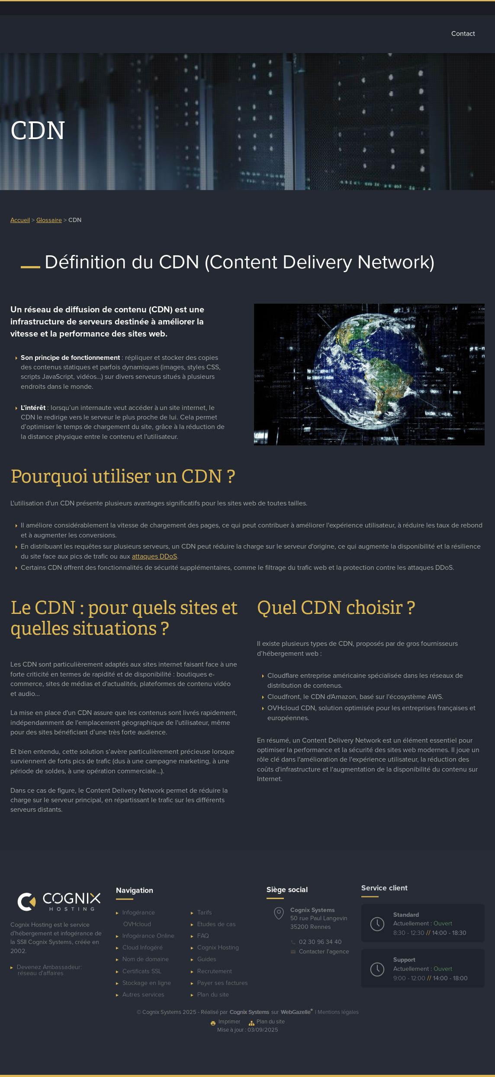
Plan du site (213, 987)
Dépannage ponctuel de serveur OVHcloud (273, 8)
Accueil (121, 33)
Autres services (330, 33)
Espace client (328, 8)
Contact (463, 33)
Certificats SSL (141, 964)
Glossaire (382, 33)
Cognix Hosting (218, 941)
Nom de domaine (145, 952)
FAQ (203, 929)
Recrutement (214, 964)
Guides (206, 952)
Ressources (384, 8)
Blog (357, 8)
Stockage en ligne (146, 976)
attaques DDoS (154, 559)
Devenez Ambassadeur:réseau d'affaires (49, 967)
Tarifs (424, 33)
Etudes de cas (216, 917)
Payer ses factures (222, 976)
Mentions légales (338, 1012)
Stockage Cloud (278, 33)
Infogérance (170, 33)
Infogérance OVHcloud (138, 911)
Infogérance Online (148, 929)
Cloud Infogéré (224, 33)
